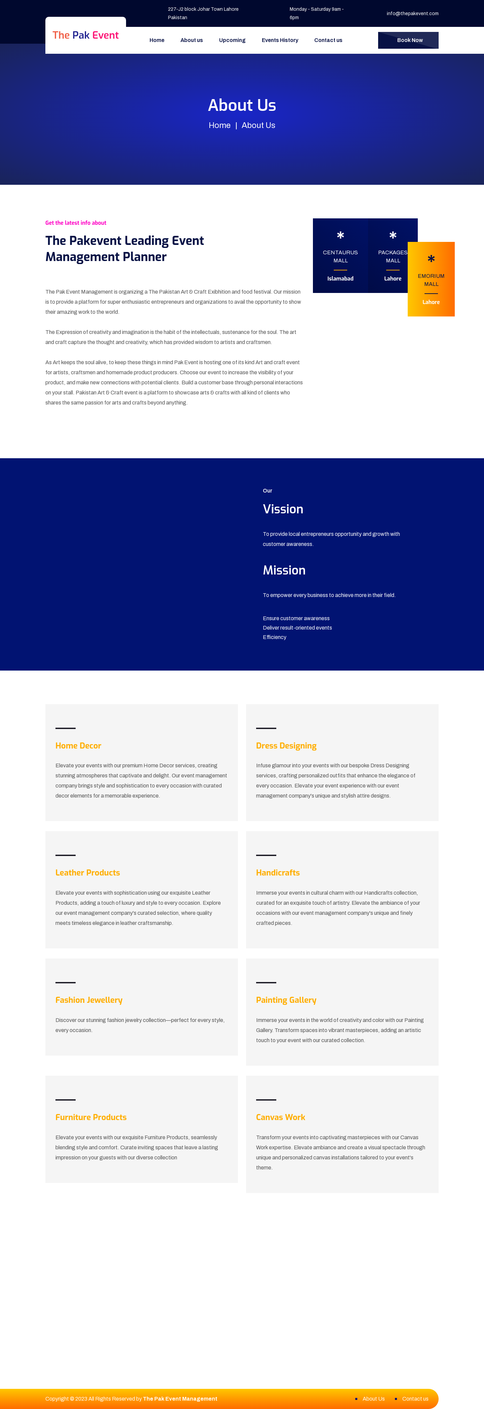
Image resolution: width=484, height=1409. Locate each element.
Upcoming (232, 40)
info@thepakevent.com (413, 13)
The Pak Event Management (180, 1399)
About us (191, 40)
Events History (280, 40)
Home (157, 40)
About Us (374, 1399)
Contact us (328, 40)
